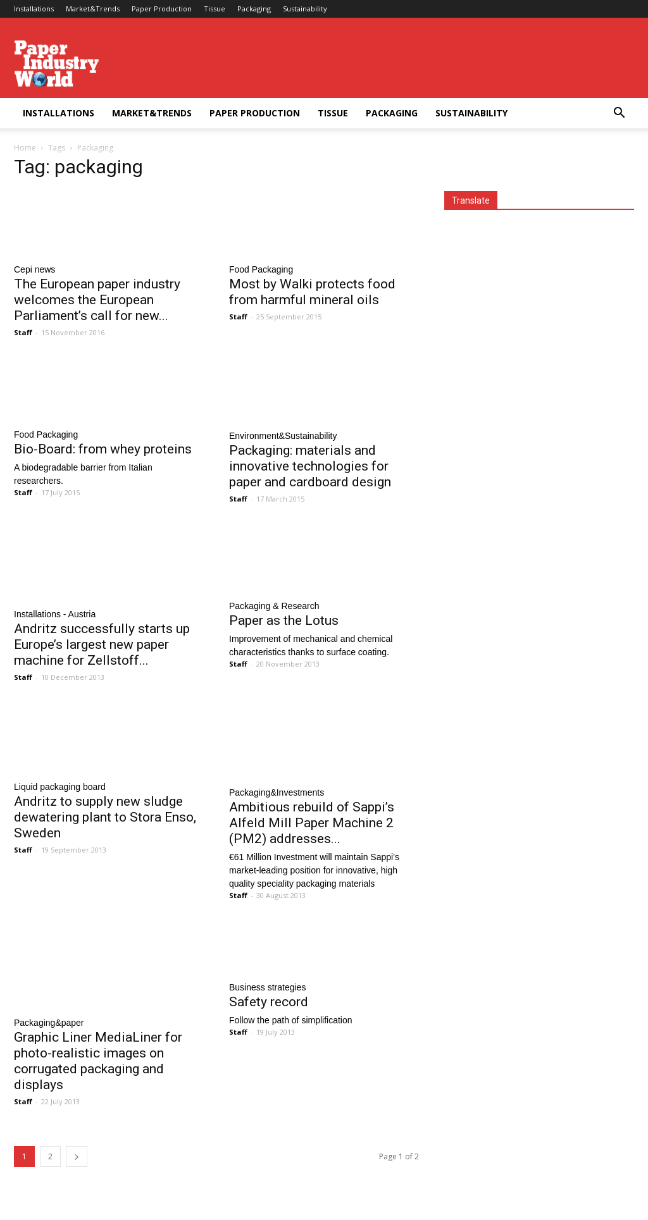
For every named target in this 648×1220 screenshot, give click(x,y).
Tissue (214, 8)
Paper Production (162, 8)
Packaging (254, 8)
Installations (34, 8)
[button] (619, 114)
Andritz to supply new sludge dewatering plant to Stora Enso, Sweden (105, 817)
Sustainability (305, 8)
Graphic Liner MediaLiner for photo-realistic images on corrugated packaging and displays (98, 1061)
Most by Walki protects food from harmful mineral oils (312, 291)
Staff (23, 332)
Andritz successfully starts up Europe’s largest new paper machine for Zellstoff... (102, 644)
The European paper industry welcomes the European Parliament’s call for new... (97, 299)
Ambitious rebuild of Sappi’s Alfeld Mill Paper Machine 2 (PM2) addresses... (311, 822)
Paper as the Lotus (284, 620)
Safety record (268, 1001)
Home (25, 147)
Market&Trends (93, 8)
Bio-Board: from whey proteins (103, 449)
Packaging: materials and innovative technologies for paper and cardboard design (310, 466)
